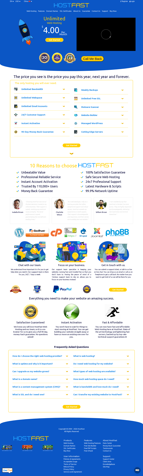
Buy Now (113, 11)
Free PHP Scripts (90, 448)
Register (125, 1)
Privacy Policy (69, 469)
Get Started (54, 40)
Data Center (107, 443)
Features (41, 11)
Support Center (108, 459)
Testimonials (108, 448)
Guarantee (86, 11)
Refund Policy (69, 467)
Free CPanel (88, 451)
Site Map (106, 467)
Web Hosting (31, 11)
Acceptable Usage (70, 462)
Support (105, 11)
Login (132, 1)
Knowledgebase (109, 464)
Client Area (107, 462)
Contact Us (96, 11)
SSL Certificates (66, 11)
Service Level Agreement (73, 472)
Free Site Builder (90, 446)
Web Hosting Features (92, 443)
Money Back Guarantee (111, 446)
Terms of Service (70, 464)
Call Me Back (92, 59)
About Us (76, 11)
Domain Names (52, 11)
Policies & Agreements (72, 459)
